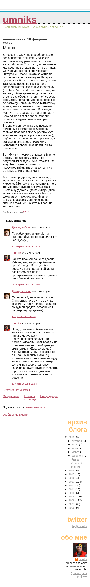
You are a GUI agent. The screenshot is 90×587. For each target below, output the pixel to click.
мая (74, 448)
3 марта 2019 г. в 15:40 (24, 316)
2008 (72, 500)
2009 (72, 496)
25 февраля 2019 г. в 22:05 (26, 284)
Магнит (10, 47)
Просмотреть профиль (79, 575)
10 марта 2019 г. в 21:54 (24, 383)
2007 (72, 504)
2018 (72, 470)
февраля (78, 455)
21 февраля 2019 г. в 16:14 (26, 246)
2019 (72, 437)
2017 (72, 474)
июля (75, 444)
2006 (72, 507)
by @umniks (79, 526)
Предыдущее (49, 396)
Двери (75, 459)
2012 (72, 485)
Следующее (11, 396)
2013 (72, 481)
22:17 (26, 212)
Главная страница (30, 398)
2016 (72, 477)
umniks (20, 19)
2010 (72, 492)
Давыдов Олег (21, 227)
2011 (72, 489)
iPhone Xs (77, 463)
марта (76, 451)
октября (77, 440)
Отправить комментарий (17, 390)
